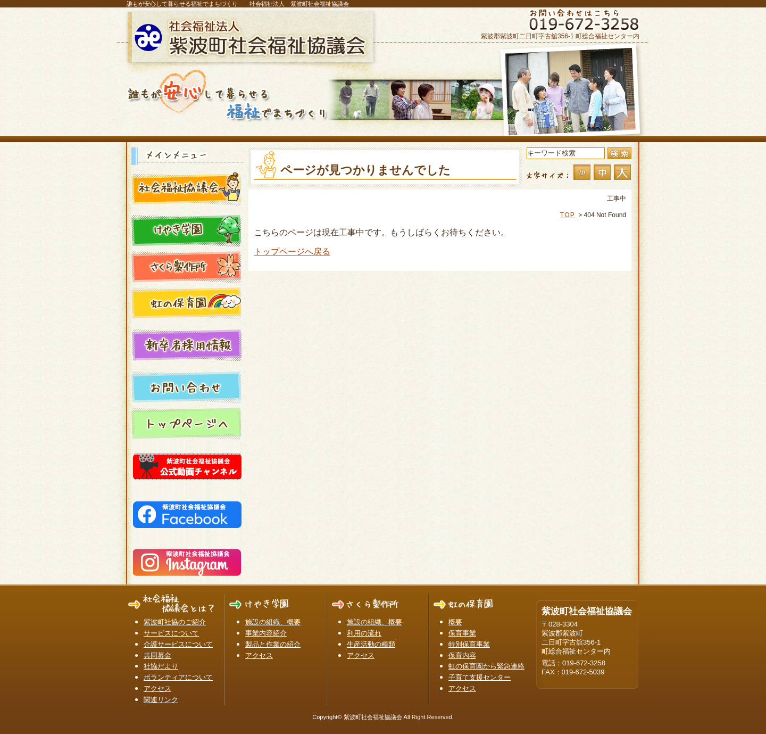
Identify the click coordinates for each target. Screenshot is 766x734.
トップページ (187, 423)
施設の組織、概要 (273, 622)
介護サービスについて (178, 644)
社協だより (161, 666)
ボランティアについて (178, 677)
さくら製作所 (187, 266)
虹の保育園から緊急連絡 (486, 666)
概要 (455, 622)
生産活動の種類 (371, 644)
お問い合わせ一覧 (187, 386)
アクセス (157, 688)
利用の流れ (364, 633)
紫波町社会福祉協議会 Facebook (187, 513)
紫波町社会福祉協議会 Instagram (187, 560)
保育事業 (462, 633)
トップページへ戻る (292, 251)
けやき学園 (187, 230)
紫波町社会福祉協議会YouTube (187, 465)
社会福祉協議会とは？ (187, 188)
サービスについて (171, 633)
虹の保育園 (187, 302)
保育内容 (462, 655)
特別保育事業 (469, 644)
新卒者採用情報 (187, 344)
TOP (567, 215)
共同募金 (157, 655)
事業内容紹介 (266, 633)
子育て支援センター (479, 677)
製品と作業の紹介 (273, 644)
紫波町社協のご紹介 (175, 622)
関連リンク (161, 700)
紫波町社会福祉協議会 (252, 37)
